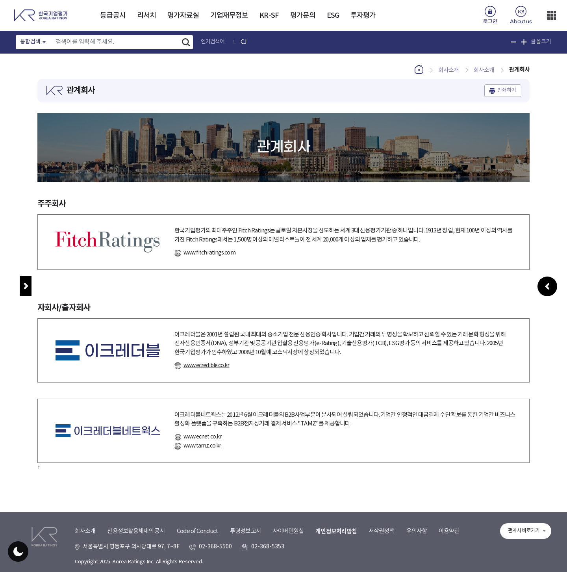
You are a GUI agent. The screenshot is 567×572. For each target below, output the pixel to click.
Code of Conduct (198, 531)
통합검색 (30, 42)
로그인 (490, 21)
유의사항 (416, 531)
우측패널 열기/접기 (547, 302)
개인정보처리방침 (336, 531)
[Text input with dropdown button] (115, 42)
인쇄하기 (506, 90)
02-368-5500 (215, 547)
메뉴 (26, 286)
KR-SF (269, 15)
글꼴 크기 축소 (514, 42)
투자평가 (363, 15)
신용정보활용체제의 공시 (136, 531)
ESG (333, 15)
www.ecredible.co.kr (206, 365)
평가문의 (302, 15)
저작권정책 (382, 531)
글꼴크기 (541, 42)
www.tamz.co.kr (202, 446)
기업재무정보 (229, 15)
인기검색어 (213, 42)
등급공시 (112, 15)
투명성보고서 (245, 531)
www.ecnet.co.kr (202, 437)
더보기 (551, 15)
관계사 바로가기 (523, 531)
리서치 (146, 15)
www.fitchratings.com (209, 253)
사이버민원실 (288, 531)
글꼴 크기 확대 (524, 42)
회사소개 (85, 531)
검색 (186, 42)
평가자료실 (183, 15)
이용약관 (449, 531)
